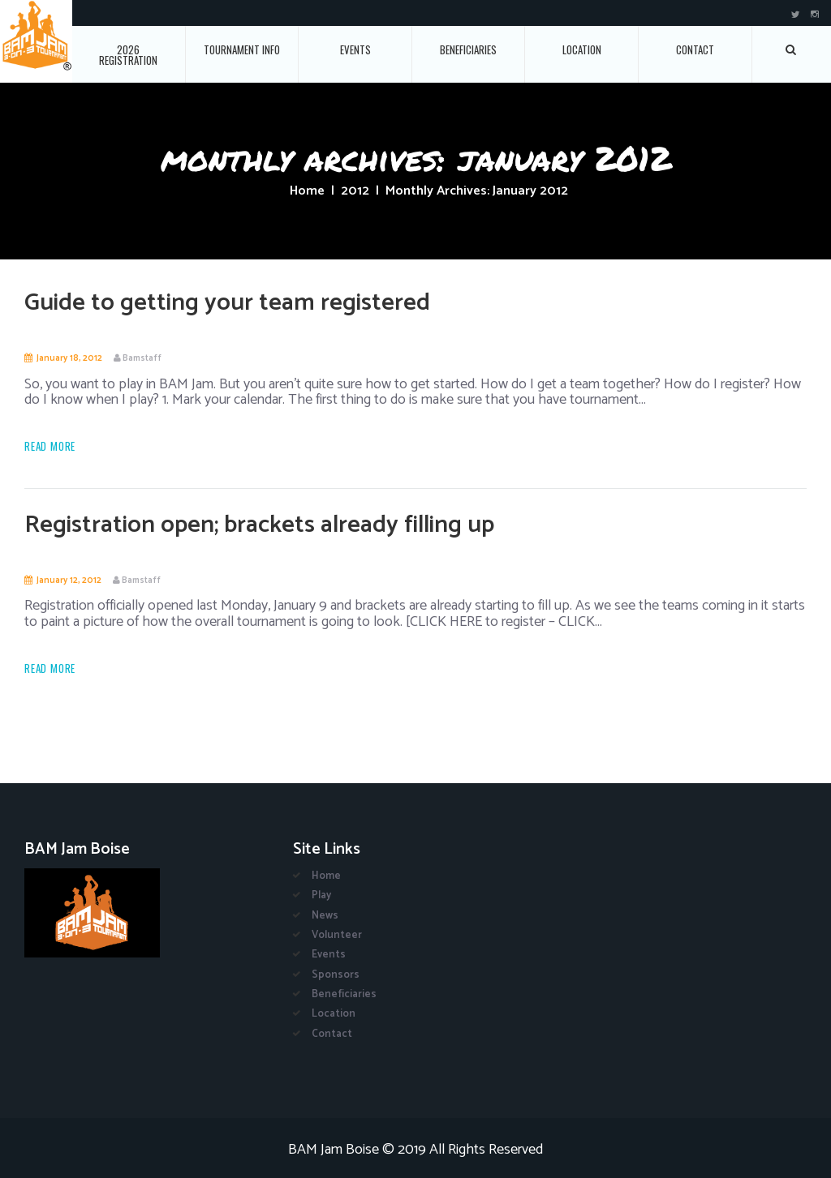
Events (355, 49)
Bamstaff (142, 358)
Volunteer (337, 935)
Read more (49, 446)
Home (307, 191)
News (325, 915)
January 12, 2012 (69, 580)
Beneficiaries (468, 49)
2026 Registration (128, 54)
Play (321, 895)
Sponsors (336, 974)
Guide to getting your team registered (227, 303)
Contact (695, 49)
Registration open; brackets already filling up (259, 525)
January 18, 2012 (69, 358)
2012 (355, 191)
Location (581, 49)
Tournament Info (242, 49)
